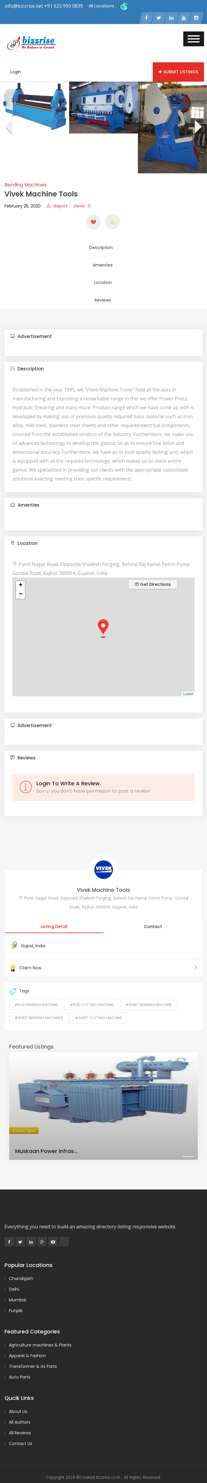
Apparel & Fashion (27, 1343)
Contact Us (20, 1430)
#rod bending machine (36, 991)
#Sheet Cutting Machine (98, 1004)
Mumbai (17, 1287)
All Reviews (20, 1420)
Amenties (103, 261)
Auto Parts (19, 1364)
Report (57, 207)
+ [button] (21, 572)
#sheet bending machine (148, 991)
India (40, 933)
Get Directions (153, 571)
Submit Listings (178, 73)
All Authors (20, 1409)
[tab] (103, 323)
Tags (19, 978)
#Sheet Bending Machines (39, 1004)
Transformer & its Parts (33, 1353)
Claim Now (103, 955)
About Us (18, 1398)
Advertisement (31, 323)
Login (15, 73)
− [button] (21, 581)
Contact (153, 913)
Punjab (16, 1297)
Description (102, 247)
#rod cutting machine (92, 991)
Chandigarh (21, 1265)
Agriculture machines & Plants (40, 1332)
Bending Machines (25, 186)
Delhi (14, 1276)
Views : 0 (82, 207)
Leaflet (188, 681)
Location (103, 275)
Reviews (103, 289)
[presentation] (8, 129)
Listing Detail (54, 913)
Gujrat (27, 933)
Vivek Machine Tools (103, 877)
